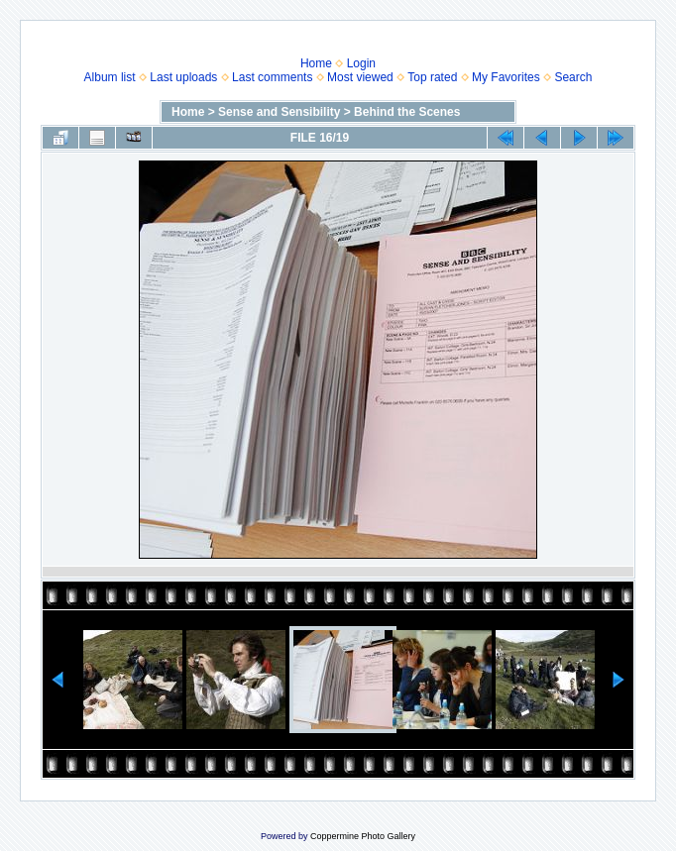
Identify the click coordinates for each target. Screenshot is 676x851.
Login (361, 63)
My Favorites (506, 77)
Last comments (272, 77)
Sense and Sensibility (279, 112)
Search (573, 77)
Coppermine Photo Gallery (362, 836)
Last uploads (183, 77)
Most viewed (360, 77)
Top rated (432, 77)
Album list (110, 77)
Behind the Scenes (407, 112)
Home (316, 63)
